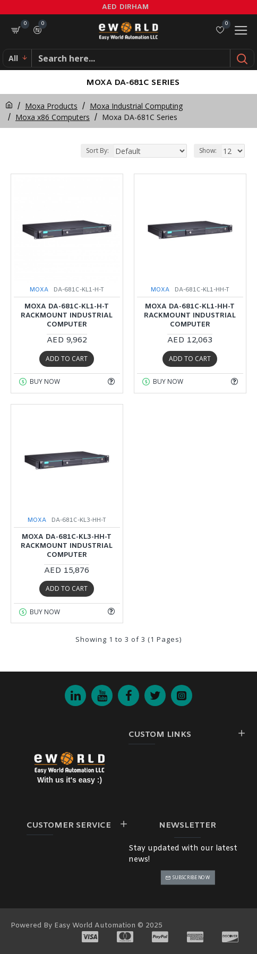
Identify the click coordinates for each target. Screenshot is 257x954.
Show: (208, 150)
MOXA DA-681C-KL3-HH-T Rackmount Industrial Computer (67, 546)
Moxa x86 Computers (52, 117)
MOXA (39, 290)
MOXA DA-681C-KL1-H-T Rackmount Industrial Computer (67, 316)
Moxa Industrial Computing (136, 106)
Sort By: (97, 150)
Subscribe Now (191, 877)
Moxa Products (51, 106)
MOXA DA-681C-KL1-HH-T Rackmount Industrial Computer (190, 316)
